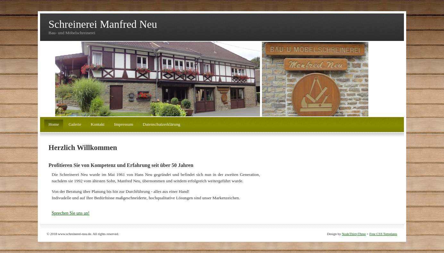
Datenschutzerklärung (161, 124)
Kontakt (98, 124)
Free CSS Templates (383, 234)
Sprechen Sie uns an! (70, 213)
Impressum (123, 124)
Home (53, 124)
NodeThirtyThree (354, 234)
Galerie (75, 124)
